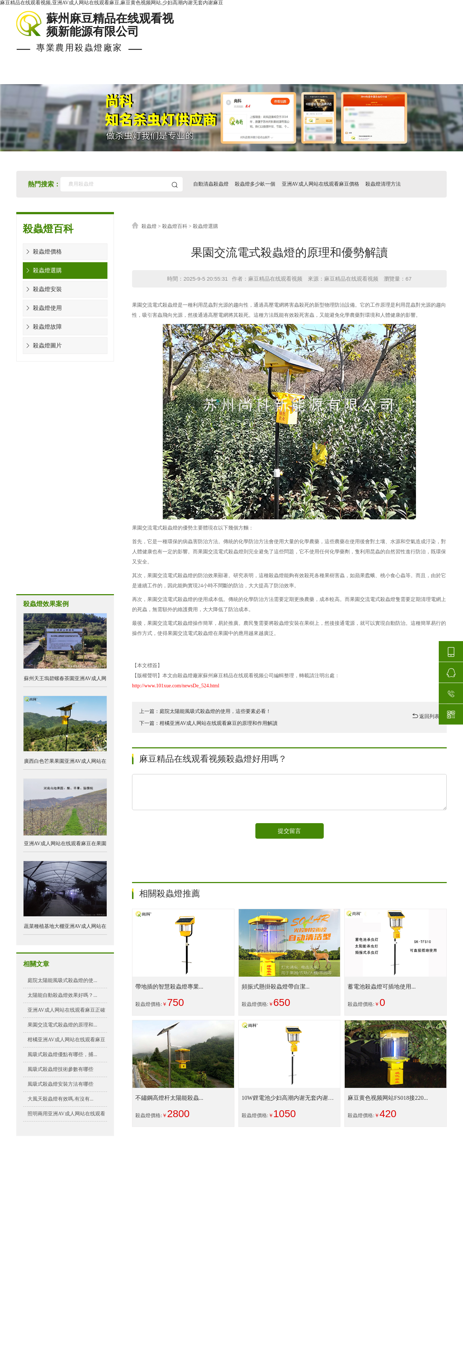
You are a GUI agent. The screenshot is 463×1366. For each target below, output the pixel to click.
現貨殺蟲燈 (77, 75)
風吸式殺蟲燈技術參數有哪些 (60, 1069)
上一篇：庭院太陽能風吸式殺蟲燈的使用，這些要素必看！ (205, 711)
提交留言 (289, 831)
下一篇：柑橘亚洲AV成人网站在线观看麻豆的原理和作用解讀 (208, 723)
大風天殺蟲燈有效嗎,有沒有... (60, 1099)
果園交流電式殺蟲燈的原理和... (62, 1025)
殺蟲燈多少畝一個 (255, 184)
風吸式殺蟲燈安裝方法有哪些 (60, 1084)
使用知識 (317, 75)
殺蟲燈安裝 (42, 289)
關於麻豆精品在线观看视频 (397, 75)
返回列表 (426, 716)
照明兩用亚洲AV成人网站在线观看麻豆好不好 (66, 1116)
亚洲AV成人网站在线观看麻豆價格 (320, 184)
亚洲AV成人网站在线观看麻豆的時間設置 (252, 1244)
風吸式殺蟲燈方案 (50, 518)
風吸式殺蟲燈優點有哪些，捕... (62, 1054)
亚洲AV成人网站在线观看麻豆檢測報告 (252, 1268)
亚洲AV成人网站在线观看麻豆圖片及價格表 (252, 1304)
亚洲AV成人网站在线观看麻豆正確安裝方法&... (66, 1012)
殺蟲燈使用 (42, 308)
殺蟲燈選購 (42, 270)
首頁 (23, 75)
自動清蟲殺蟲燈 (211, 184)
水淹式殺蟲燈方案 (50, 457)
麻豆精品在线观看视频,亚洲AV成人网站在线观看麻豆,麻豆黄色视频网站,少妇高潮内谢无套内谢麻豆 (111, 2)
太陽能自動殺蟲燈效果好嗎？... (62, 995)
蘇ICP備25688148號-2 (259, 1359)
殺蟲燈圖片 (42, 345)
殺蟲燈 (149, 226)
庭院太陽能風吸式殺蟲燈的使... (62, 980)
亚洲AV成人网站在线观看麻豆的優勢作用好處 (252, 1209)
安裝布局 (260, 75)
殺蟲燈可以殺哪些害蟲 (252, 1287)
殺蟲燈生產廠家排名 (252, 1323)
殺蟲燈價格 (201, 75)
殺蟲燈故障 (42, 327)
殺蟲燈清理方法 (383, 184)
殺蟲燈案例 (139, 75)
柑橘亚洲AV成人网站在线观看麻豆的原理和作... (66, 1042)
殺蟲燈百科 (174, 226)
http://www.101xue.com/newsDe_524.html (175, 685)
